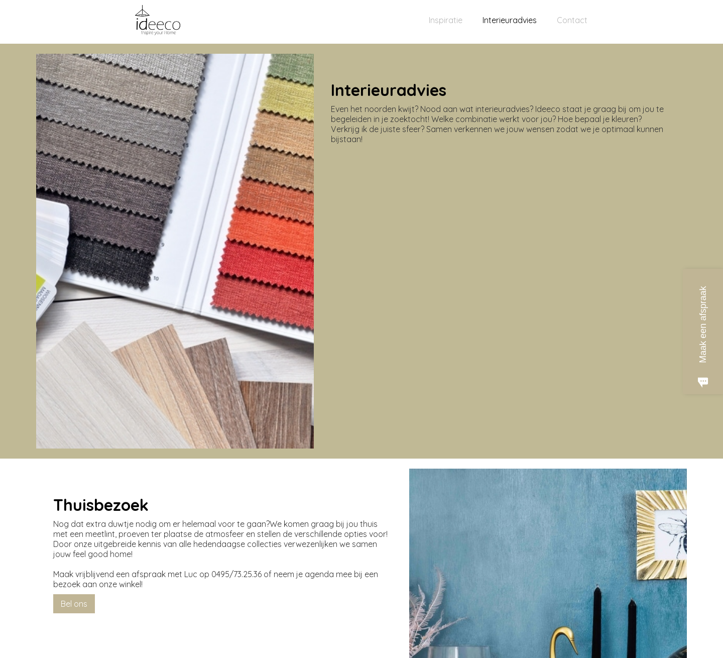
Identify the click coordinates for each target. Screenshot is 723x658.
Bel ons (74, 604)
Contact (572, 20)
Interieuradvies (510, 20)
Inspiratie (445, 20)
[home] (158, 24)
